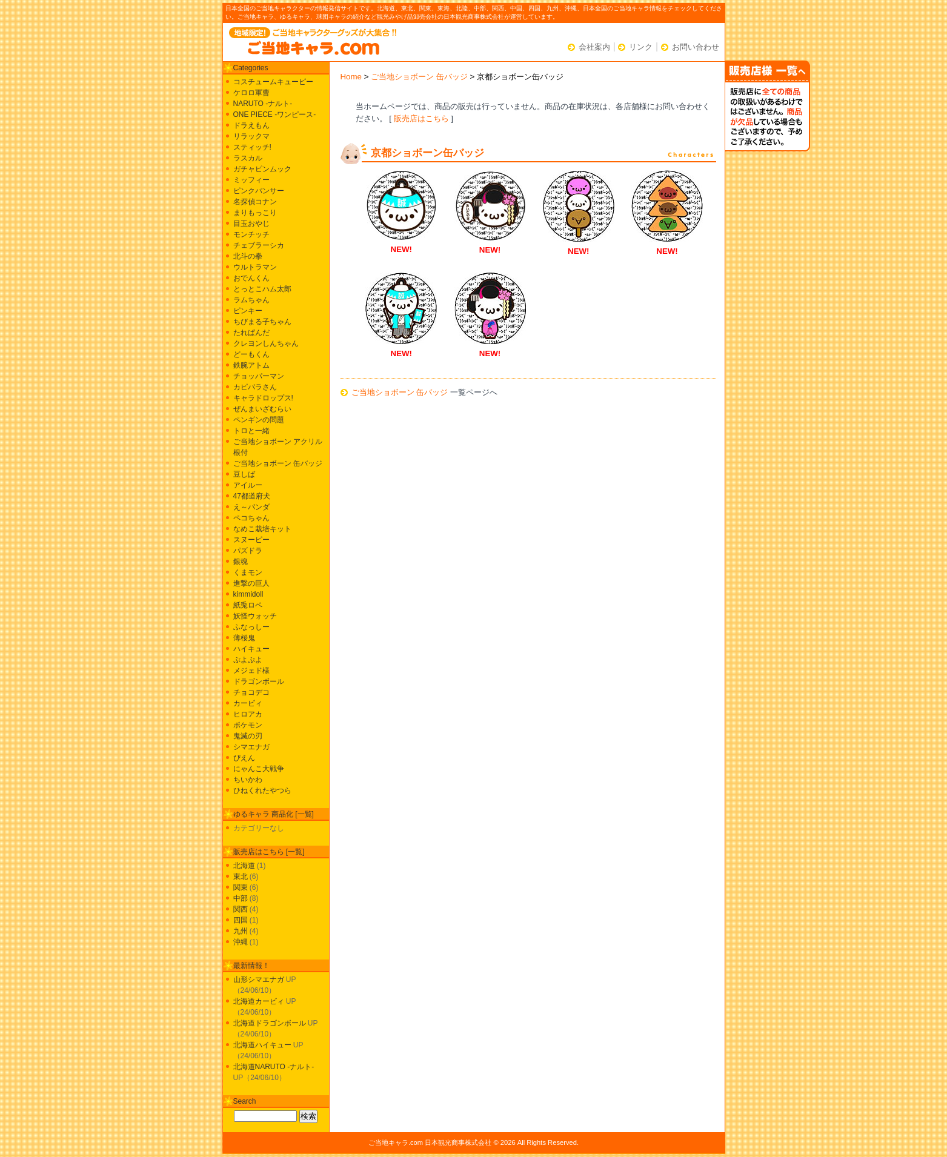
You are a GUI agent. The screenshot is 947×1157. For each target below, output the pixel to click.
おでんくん (251, 278)
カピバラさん (255, 387)
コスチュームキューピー (273, 82)
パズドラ (247, 550)
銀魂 (240, 561)
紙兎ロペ (247, 605)
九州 (240, 931)
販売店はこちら (421, 118)
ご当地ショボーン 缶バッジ (419, 76)
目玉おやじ (251, 223)
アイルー (247, 485)
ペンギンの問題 (258, 420)
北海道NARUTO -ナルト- (273, 1067)
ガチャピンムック (262, 169)
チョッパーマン (258, 376)
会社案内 (594, 46)
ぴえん (244, 758)
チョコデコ (251, 692)
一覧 (304, 814)
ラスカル (247, 158)
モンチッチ (251, 234)
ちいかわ (247, 779)
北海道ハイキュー (262, 1045)
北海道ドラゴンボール (269, 1023)
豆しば (244, 474)
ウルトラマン (255, 267)
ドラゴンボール (258, 681)
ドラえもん (251, 125)
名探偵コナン (255, 201)
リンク (641, 46)
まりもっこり (255, 212)
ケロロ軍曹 (251, 92)
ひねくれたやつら (262, 790)
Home (351, 76)
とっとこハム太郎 (262, 289)
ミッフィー (251, 180)
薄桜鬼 (244, 638)
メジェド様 (251, 670)
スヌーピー (251, 539)
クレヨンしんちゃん (266, 343)
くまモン (247, 572)
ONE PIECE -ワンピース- (274, 114)
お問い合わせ (695, 46)
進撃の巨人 (251, 583)
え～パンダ (251, 507)
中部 (240, 898)
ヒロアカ (247, 714)
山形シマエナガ (258, 979)
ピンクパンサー (258, 191)
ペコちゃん (251, 518)
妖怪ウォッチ (255, 616)
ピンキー (247, 311)
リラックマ (251, 136)
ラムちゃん (251, 300)
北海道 (244, 865)
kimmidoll (248, 594)
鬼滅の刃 (247, 736)
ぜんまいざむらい (262, 409)
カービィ (247, 703)
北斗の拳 (247, 256)
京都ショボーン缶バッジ (427, 153)
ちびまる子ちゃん (262, 321)
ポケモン (247, 725)
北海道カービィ (258, 1001)
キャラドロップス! (263, 398)
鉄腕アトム (251, 365)
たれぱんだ (251, 332)
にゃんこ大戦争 (258, 768)
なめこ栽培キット (262, 529)
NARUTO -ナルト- (263, 103)
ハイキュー (251, 649)
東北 (240, 876)
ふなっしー (251, 627)
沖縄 (240, 942)
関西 (240, 909)
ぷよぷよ (247, 659)
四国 (240, 920)
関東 (240, 887)
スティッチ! (252, 147)
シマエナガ (251, 747)
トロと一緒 (251, 430)
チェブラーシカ (258, 245)
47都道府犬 (251, 496)
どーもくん (251, 354)
